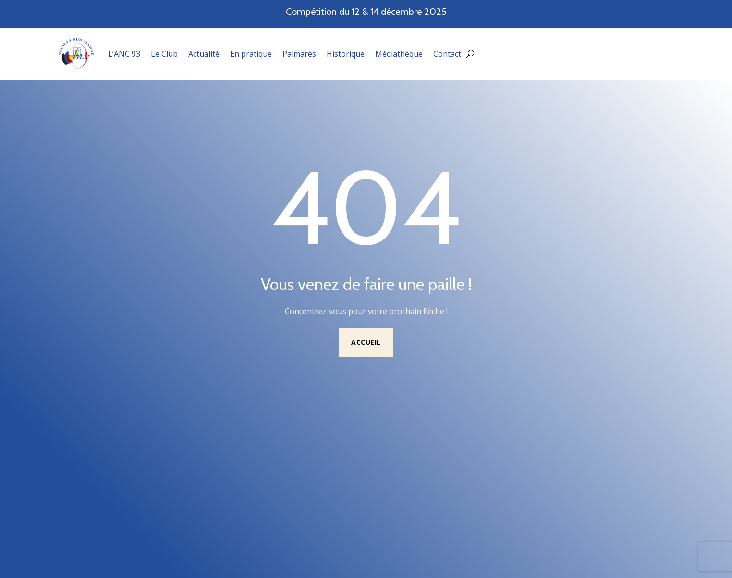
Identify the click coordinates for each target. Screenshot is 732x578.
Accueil (366, 342)
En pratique (251, 54)
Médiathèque (399, 54)
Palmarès (299, 54)
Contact (447, 54)
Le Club (164, 54)
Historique (346, 54)
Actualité (204, 54)
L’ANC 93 (124, 54)
